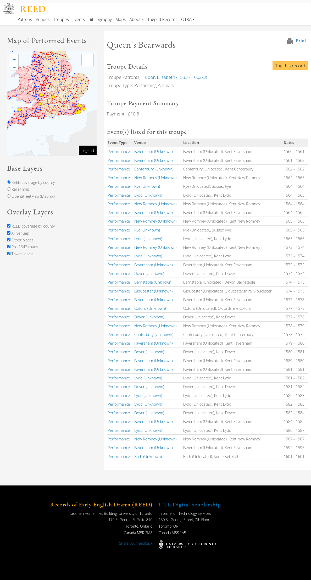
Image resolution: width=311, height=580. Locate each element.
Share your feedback (135, 543)
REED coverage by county (31, 182)
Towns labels (20, 253)
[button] (14, 58)
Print (301, 40)
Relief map (18, 189)
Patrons (25, 19)
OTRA (186, 19)
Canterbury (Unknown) (153, 169)
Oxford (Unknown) (150, 308)
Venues (42, 19)
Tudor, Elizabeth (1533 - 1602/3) (175, 77)
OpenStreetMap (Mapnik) (31, 196)
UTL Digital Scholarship (190, 504)
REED (33, 9)
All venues (18, 233)
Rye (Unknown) (147, 186)
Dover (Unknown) (149, 273)
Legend (87, 150)
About (135, 19)
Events (79, 19)
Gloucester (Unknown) (153, 291)
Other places (20, 239)
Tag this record (290, 66)
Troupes (61, 19)
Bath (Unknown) (148, 456)
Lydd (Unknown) (148, 195)
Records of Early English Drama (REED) (101, 504)
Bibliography (100, 19)
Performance (119, 151)
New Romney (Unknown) (155, 177)
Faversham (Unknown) (153, 151)
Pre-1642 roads (22, 246)
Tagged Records (162, 19)
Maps (120, 19)
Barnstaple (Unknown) (153, 282)
